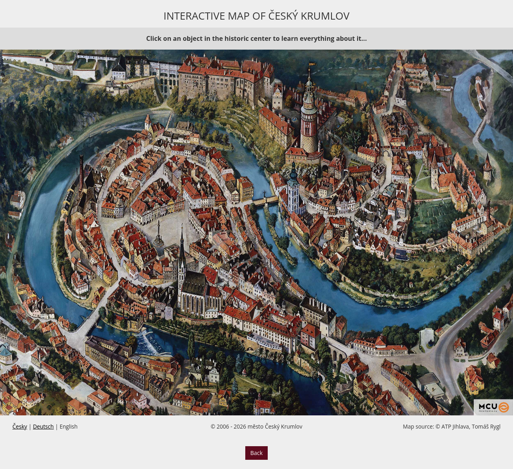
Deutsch (43, 426)
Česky (19, 426)
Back (256, 453)
